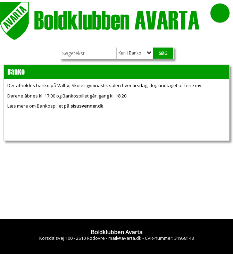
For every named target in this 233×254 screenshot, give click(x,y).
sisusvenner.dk (86, 106)
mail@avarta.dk (124, 238)
